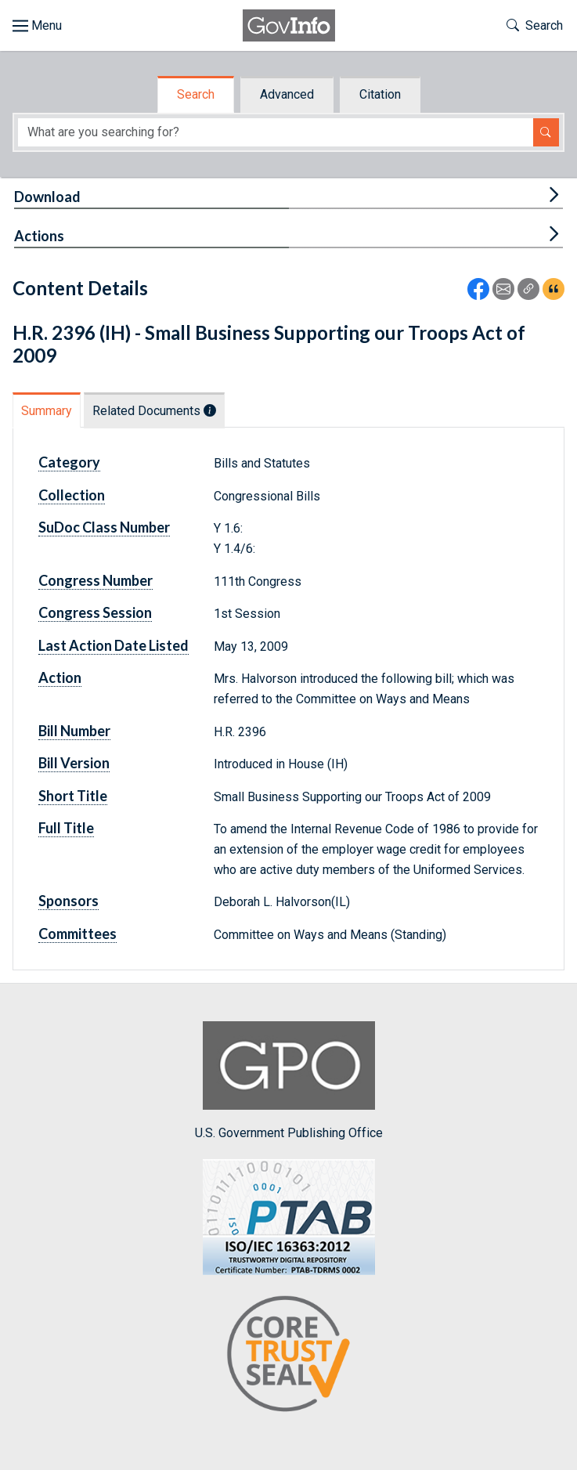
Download (47, 196)
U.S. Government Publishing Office (289, 1080)
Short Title (72, 795)
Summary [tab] (46, 410)
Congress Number (95, 580)
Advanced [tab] (287, 94)
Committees (77, 933)
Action (59, 677)
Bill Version (74, 762)
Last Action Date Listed (113, 645)
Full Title (66, 827)
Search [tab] (196, 94)
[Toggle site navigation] (37, 26)
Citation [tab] (380, 94)
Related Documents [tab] (154, 410)
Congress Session (95, 612)
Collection (71, 495)
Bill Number (74, 730)
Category (69, 462)
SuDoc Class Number (104, 527)
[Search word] (275, 132)
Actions (39, 235)
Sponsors (68, 900)
